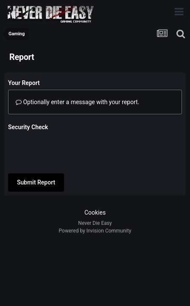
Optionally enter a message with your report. (78, 102)
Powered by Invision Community (95, 224)
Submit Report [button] (36, 149)
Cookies (95, 206)
